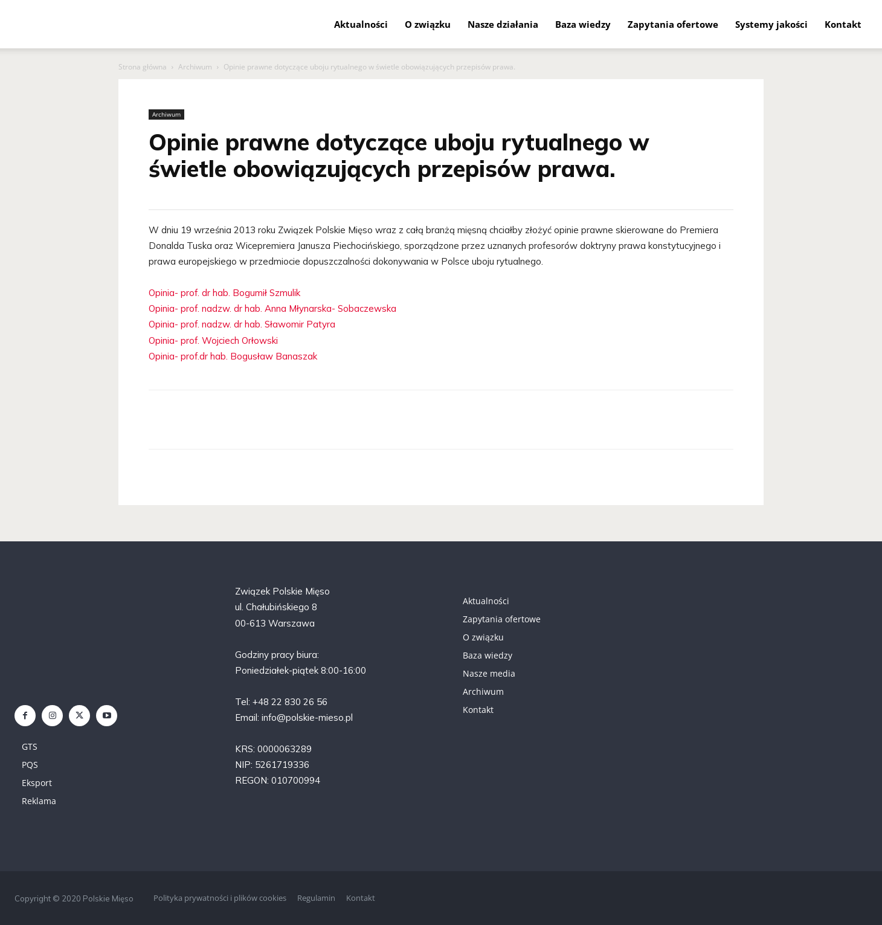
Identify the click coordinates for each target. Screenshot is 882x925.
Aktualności (361, 24)
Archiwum (195, 67)
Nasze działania (503, 24)
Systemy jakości (771, 24)
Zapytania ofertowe (673, 24)
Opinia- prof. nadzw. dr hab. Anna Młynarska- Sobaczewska (272, 308)
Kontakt (843, 24)
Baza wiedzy (583, 24)
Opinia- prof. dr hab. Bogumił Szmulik (224, 292)
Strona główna (142, 67)
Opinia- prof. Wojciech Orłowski (213, 340)
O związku (428, 24)
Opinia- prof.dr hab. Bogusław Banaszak (233, 356)
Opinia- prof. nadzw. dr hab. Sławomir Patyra (242, 324)
